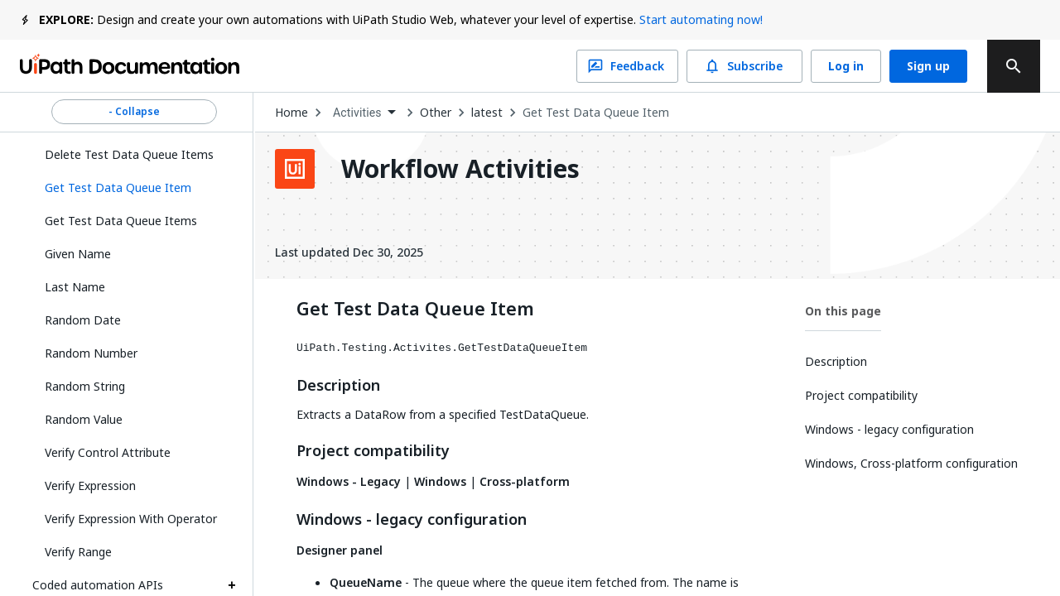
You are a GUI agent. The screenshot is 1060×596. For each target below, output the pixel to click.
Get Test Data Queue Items (121, 220)
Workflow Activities (460, 168)
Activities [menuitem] (357, 112)
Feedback (627, 66)
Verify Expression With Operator (131, 518)
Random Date (83, 320)
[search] (1013, 66)
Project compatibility (373, 451)
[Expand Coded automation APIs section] (232, 585)
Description (338, 385)
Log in (846, 66)
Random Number (91, 353)
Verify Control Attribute (108, 452)
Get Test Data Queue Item (596, 112)
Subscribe (744, 66)
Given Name (78, 253)
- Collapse (134, 111)
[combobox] (364, 113)
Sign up (928, 66)
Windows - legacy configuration (411, 520)
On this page (843, 311)
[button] (134, 187)
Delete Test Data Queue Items (129, 154)
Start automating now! (701, 19)
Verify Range (78, 551)
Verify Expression (90, 485)
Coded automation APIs (97, 585)
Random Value (84, 419)
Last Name (75, 287)
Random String (85, 386)
